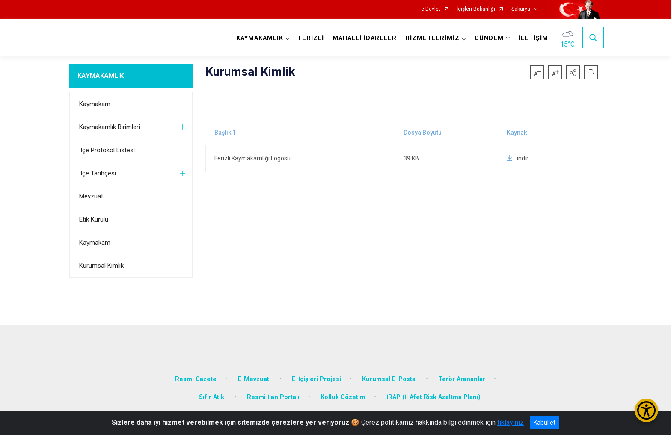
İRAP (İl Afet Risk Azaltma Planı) (433, 390)
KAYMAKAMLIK (100, 76)
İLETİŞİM (531, 38)
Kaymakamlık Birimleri (109, 127)
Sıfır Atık (212, 390)
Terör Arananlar (461, 372)
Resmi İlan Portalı (273, 390)
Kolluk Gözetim (343, 390)
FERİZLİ (309, 38)
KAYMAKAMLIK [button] (258, 38)
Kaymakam (94, 104)
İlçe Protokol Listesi (107, 150)
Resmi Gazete (196, 372)
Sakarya (520, 9)
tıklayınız (510, 422)
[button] (573, 72)
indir (517, 158)
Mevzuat (91, 196)
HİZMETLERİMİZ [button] (431, 38)
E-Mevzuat (254, 372)
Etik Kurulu (93, 219)
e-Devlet (430, 9)
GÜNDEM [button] (487, 38)
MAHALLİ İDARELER (363, 38)
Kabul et (544, 422)
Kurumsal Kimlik (101, 265)
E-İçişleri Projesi (316, 372)
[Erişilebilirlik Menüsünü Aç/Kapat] (646, 410)
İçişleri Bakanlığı (476, 9)
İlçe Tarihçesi (97, 173)
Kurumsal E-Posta (389, 372)
